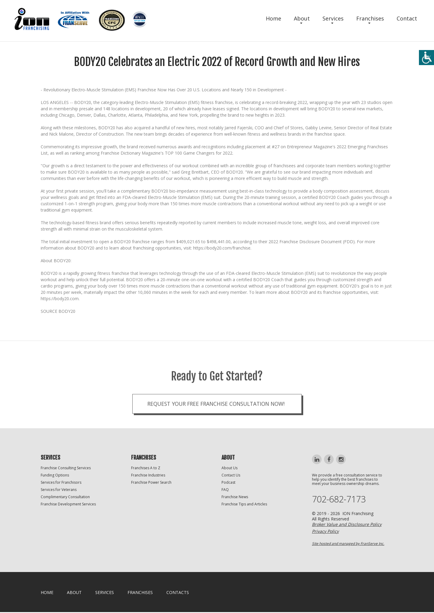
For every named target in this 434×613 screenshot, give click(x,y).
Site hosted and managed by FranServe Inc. (348, 544)
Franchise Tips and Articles (244, 504)
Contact (407, 18)
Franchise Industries (148, 475)
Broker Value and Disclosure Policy (347, 525)
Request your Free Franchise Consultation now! (215, 416)
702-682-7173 (340, 500)
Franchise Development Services (68, 504)
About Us (229, 468)
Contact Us (231, 475)
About (302, 18)
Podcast (228, 483)
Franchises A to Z (145, 468)
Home (273, 18)
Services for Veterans (59, 490)
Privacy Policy (325, 532)
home (47, 593)
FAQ (225, 490)
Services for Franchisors (61, 483)
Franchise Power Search (151, 483)
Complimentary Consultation (65, 497)
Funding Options (55, 475)
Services (333, 18)
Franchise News (235, 497)
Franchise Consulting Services (66, 468)
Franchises (370, 18)
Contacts (177, 593)
